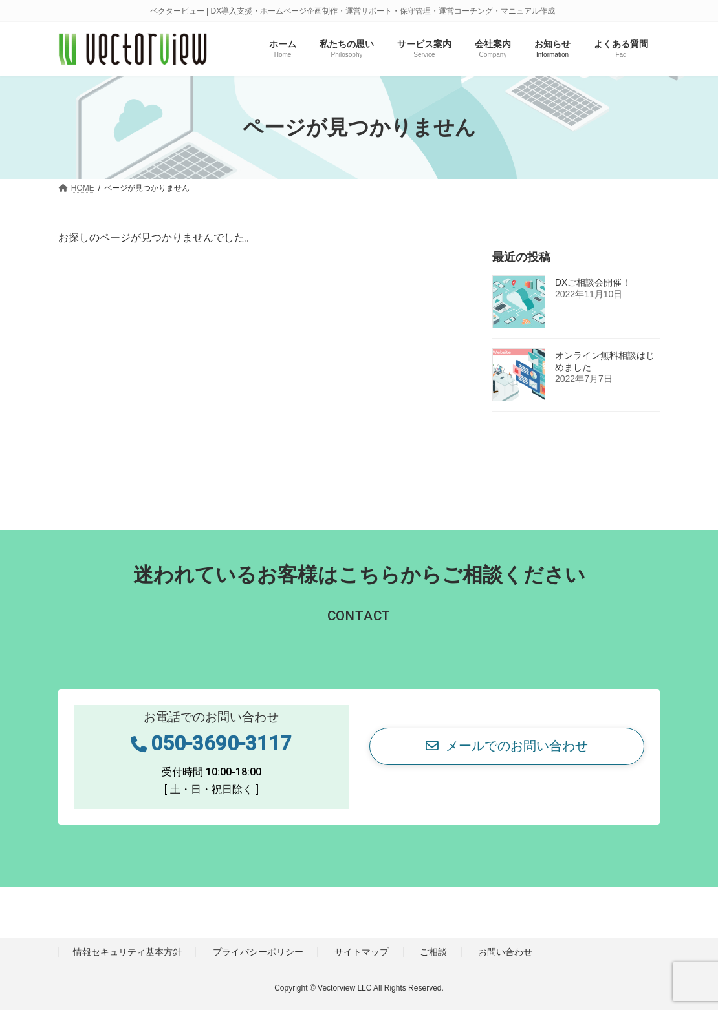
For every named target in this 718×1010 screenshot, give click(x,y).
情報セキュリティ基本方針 (127, 952)
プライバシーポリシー (258, 952)
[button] (506, 746)
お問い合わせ (505, 952)
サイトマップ (361, 952)
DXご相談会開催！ (593, 283)
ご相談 (433, 952)
